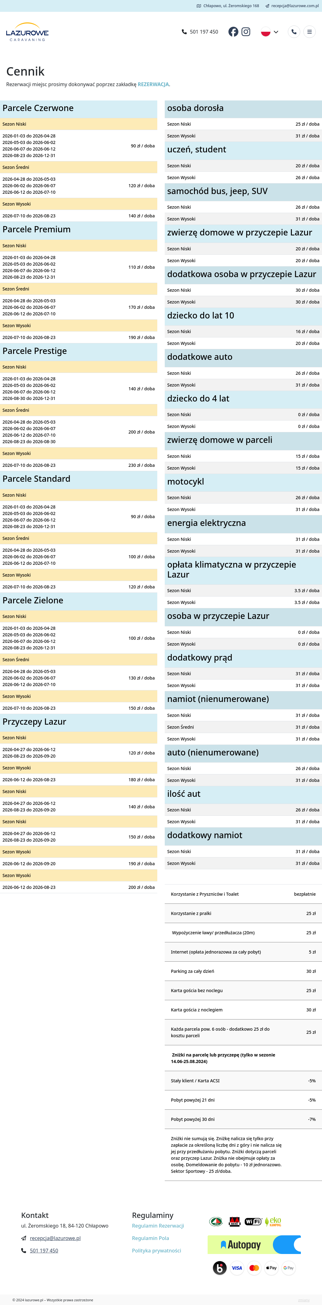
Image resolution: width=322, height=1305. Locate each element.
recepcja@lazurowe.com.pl (292, 5)
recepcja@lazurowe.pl (55, 1238)
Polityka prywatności (156, 1250)
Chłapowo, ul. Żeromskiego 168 (228, 5)
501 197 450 (200, 31)
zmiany (304, 1300)
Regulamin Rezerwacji (158, 1225)
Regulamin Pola (150, 1238)
